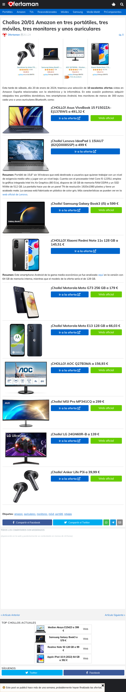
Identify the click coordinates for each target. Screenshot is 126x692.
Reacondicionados (47, 11)
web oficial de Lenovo (14, 194)
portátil (59, 514)
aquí (100, 274)
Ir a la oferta (68, 118)
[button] (4, 4)
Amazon (21, 11)
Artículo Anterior (11, 615)
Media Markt (93, 11)
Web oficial (106, 118)
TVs (31, 11)
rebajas (68, 514)
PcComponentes (112, 11)
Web (85, 629)
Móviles (65, 11)
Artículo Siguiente (114, 615)
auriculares (29, 514)
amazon (18, 514)
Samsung (78, 11)
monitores (42, 514)
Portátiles (7, 11)
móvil (51, 514)
